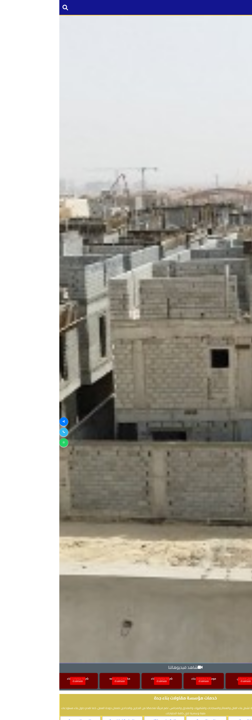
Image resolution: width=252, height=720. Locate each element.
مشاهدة (228, 680)
